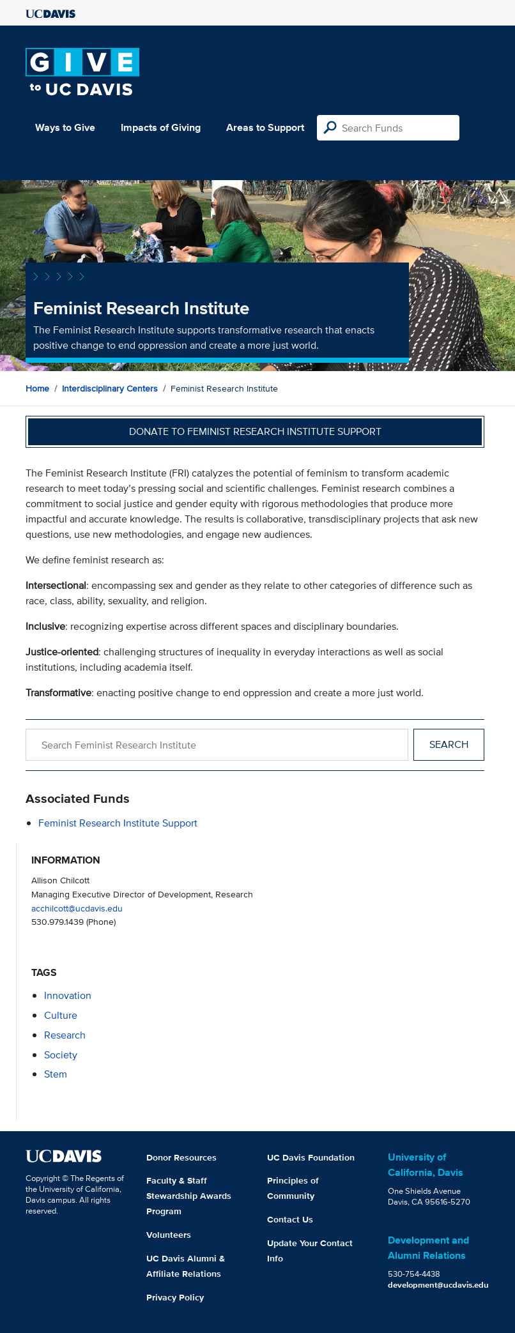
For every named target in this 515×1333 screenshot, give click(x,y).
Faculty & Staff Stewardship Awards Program (188, 1195)
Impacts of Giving (161, 127)
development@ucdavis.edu (438, 1285)
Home (37, 388)
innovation (67, 995)
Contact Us (290, 1219)
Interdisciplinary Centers (110, 388)
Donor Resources (181, 1157)
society (60, 1054)
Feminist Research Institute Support (117, 823)
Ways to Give (65, 127)
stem (55, 1074)
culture (60, 1015)
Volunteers (168, 1234)
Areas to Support (265, 127)
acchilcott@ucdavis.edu (77, 908)
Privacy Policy (175, 1297)
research (65, 1035)
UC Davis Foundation (311, 1157)
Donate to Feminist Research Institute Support (255, 431)
